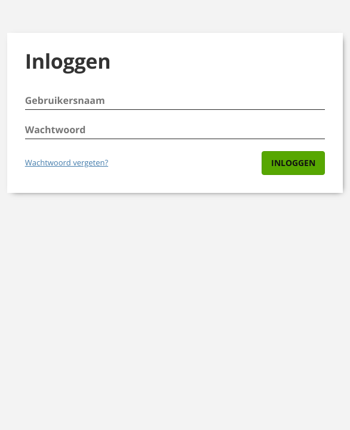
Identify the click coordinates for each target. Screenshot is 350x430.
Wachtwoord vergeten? (66, 162)
